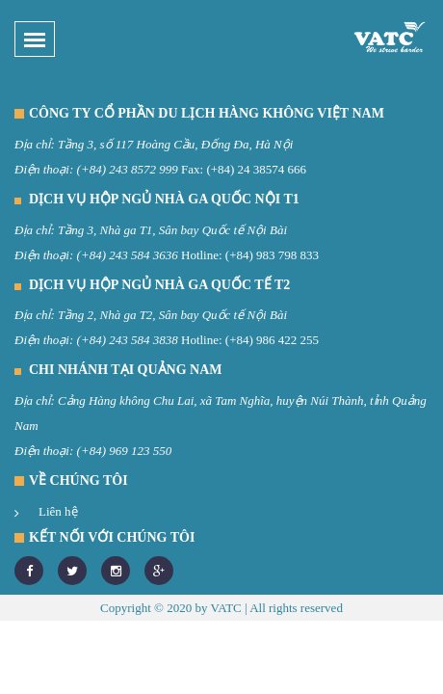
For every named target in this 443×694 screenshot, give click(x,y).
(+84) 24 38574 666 (256, 169)
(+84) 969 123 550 (124, 450)
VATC (225, 608)
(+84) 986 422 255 (272, 340)
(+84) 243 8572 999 (127, 169)
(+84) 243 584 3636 (127, 255)
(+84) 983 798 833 (272, 255)
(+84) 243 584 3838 (127, 340)
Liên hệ (58, 511)
